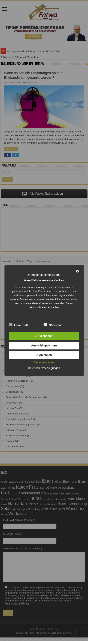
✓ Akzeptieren (44, 335)
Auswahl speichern (44, 345)
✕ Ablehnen (44, 355)
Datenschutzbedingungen (44, 368)
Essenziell (18, 324)
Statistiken (53, 324)
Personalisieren (44, 362)
